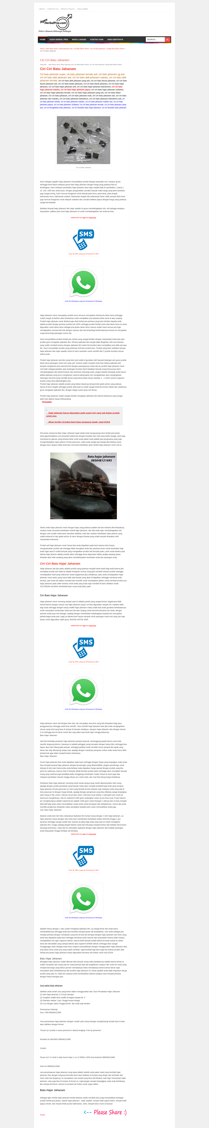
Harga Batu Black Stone (113, 64)
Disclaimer (82, 9)
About (42, 9)
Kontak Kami (96, 39)
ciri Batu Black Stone (81, 64)
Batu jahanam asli (67, 64)
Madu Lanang (79, 39)
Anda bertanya (115, 39)
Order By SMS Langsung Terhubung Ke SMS (83, 254)
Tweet (42, 1115)
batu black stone (54, 64)
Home (42, 39)
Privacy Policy (68, 9)
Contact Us (52, 9)
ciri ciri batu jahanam (97, 64)
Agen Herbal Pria (58, 39)
